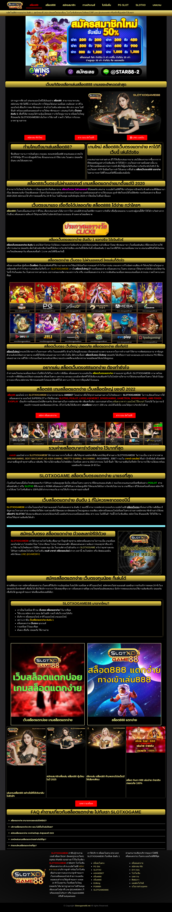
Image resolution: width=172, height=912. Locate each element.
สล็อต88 (34, 5)
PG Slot (96, 866)
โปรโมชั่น (106, 5)
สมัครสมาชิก (69, 5)
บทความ (157, 5)
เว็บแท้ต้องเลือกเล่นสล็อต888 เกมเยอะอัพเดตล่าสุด (86, 84)
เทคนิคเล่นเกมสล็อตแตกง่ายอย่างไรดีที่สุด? (29, 839)
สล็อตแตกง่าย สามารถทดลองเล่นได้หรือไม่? (29, 820)
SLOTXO (141, 5)
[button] (86, 820)
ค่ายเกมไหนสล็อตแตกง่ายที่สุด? (24, 845)
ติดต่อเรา (136, 879)
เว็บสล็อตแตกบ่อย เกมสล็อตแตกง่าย (47, 720)
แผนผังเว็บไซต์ (138, 883)
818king (97, 883)
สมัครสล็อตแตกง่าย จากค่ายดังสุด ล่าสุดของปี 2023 (33, 833)
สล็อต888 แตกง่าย (124, 720)
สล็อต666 (97, 879)
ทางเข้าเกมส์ (89, 5)
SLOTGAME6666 (101, 889)
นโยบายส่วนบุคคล (140, 886)
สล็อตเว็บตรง (99, 863)
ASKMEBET (98, 873)
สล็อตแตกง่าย (138, 863)
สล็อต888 (50, 5)
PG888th (97, 886)
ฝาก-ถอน (136, 869)
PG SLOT (123, 5)
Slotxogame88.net (83, 905)
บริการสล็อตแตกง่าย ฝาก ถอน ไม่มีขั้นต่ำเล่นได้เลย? (33, 827)
